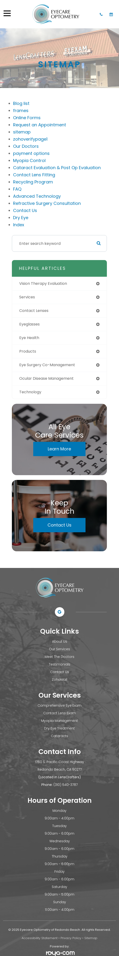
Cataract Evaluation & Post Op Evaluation (57, 168)
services (27, 297)
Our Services (59, 649)
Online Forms (27, 118)
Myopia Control (29, 160)
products (27, 351)
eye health (29, 337)
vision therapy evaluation (43, 283)
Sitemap (90, 938)
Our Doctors (26, 146)
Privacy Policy (71, 938)
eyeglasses (29, 324)
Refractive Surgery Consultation (47, 203)
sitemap (22, 132)
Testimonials (59, 664)
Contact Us (25, 210)
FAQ (17, 189)
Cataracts (59, 736)
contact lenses (33, 310)
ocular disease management (46, 378)
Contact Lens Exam (59, 713)
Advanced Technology (37, 196)
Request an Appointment (39, 125)
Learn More (59, 449)
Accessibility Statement (39, 938)
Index (18, 225)
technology (30, 392)
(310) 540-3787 (65, 784)
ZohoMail (59, 679)
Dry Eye (20, 218)
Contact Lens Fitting (34, 175)
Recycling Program (33, 182)
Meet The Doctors (59, 656)
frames (21, 110)
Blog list (21, 103)
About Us (59, 641)
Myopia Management (59, 720)
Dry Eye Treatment (59, 728)
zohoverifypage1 (30, 139)
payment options (31, 153)
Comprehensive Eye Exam (59, 705)
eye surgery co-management (47, 365)
